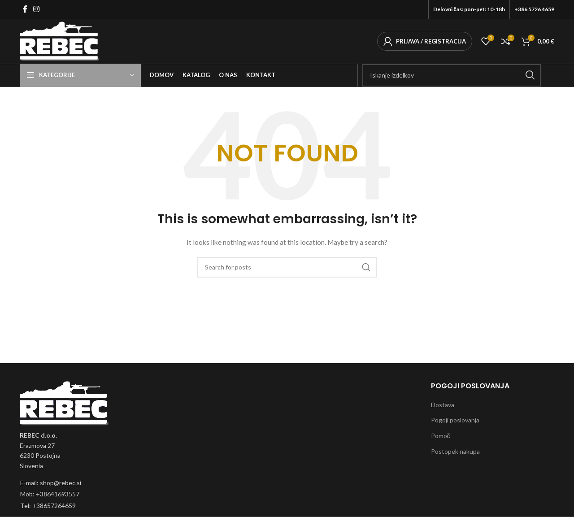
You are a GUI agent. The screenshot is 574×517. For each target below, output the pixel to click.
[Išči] (451, 78)
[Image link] (64, 405)
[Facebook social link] (25, 9)
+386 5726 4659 (534, 9)
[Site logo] (62, 42)
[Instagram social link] (36, 9)
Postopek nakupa (455, 454)
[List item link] (49, 486)
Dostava (442, 407)
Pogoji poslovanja (455, 422)
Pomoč (440, 438)
